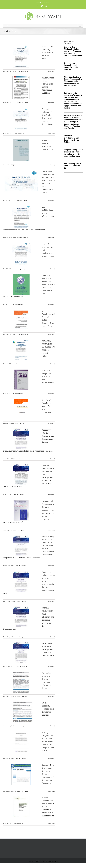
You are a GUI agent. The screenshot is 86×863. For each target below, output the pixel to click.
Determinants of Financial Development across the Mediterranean (48, 649)
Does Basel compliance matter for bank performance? (48, 376)
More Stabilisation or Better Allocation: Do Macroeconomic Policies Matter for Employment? (73, 81)
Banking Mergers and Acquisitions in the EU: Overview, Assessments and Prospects (48, 806)
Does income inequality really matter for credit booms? (47, 52)
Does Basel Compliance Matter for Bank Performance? (48, 406)
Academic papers (22, 71)
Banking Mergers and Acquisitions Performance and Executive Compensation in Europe (48, 741)
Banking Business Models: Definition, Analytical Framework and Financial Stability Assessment (73, 51)
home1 (27, 269)
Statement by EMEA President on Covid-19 (72, 166)
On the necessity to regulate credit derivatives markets (48, 709)
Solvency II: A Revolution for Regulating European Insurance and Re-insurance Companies (48, 774)
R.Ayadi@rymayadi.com (43, 2)
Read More (51, 71)
